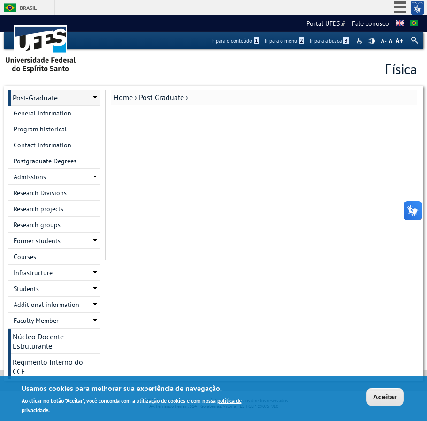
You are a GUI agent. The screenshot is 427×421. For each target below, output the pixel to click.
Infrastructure (33, 272)
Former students (37, 241)
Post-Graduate (161, 97)
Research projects (38, 209)
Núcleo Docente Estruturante (38, 341)
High (371, 41)
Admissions (30, 177)
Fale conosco (370, 23)
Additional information (46, 304)
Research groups (37, 225)
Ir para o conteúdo (235, 41)
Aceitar (385, 397)
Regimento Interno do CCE (48, 366)
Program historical (40, 129)
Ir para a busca (329, 41)
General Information (42, 113)
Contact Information (42, 145)
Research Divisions (40, 193)
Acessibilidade (360, 41)
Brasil (28, 7)
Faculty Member (36, 320)
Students (26, 288)
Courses (25, 257)
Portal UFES (325, 23)
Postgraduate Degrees (45, 161)
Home (123, 97)
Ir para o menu (284, 41)
